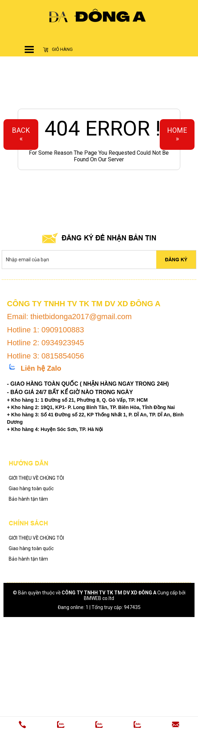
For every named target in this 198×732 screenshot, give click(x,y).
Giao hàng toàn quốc (31, 488)
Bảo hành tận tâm (28, 499)
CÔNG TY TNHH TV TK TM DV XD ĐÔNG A (109, 592)
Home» (177, 134)
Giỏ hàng (58, 49)
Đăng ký (176, 259)
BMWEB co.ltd (99, 598)
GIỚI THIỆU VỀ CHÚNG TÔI (36, 478)
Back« (21, 134)
